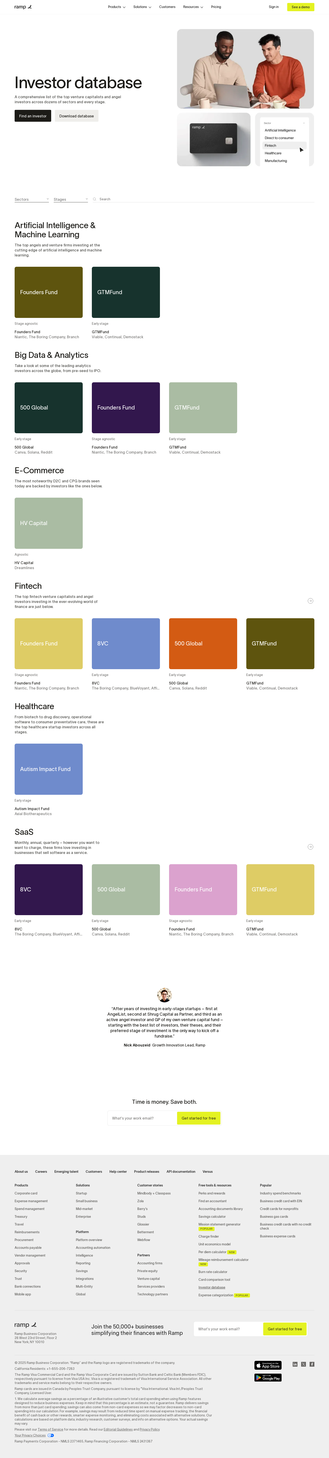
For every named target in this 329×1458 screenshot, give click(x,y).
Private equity (147, 1271)
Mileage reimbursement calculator (224, 1262)
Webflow (143, 1240)
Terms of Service (50, 1429)
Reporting (83, 1263)
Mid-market (84, 1209)
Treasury (21, 1216)
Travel (19, 1224)
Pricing (216, 7)
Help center (118, 1171)
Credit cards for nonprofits (279, 1209)
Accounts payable (28, 1247)
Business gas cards (274, 1216)
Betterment (145, 1232)
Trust (18, 1279)
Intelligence (84, 1255)
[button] (117, 7)
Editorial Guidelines (118, 1429)
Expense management (31, 1201)
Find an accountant (213, 1201)
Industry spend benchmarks (280, 1193)
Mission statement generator (220, 1227)
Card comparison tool (214, 1279)
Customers (167, 7)
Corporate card (26, 1193)
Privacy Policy (149, 1429)
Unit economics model (215, 1244)
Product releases (146, 1171)
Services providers (151, 1286)
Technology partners (152, 1294)
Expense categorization (224, 1295)
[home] (23, 7)
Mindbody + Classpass (154, 1193)
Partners (143, 1255)
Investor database (212, 1287)
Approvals (22, 1263)
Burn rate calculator (213, 1272)
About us (21, 1171)
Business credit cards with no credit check (285, 1226)
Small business (87, 1201)
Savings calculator (212, 1216)
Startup (81, 1193)
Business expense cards (277, 1236)
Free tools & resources (215, 1185)
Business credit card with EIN (281, 1201)
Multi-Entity (84, 1286)
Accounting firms (149, 1263)
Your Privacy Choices (30, 1435)
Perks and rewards (212, 1193)
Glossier (143, 1224)
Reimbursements (27, 1232)
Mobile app (23, 1294)
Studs (141, 1216)
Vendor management (30, 1255)
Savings (82, 1271)
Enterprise (83, 1216)
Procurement (24, 1240)
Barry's (142, 1209)
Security (21, 1271)
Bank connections (28, 1286)
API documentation (181, 1171)
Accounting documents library (221, 1209)
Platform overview (89, 1240)
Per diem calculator (217, 1252)
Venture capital (148, 1279)
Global (80, 1294)
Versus (208, 1171)
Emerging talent (66, 1171)
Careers (41, 1171)
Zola (140, 1201)
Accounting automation (93, 1247)
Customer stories (150, 1185)
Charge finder (209, 1236)
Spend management (30, 1209)
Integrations (85, 1279)
